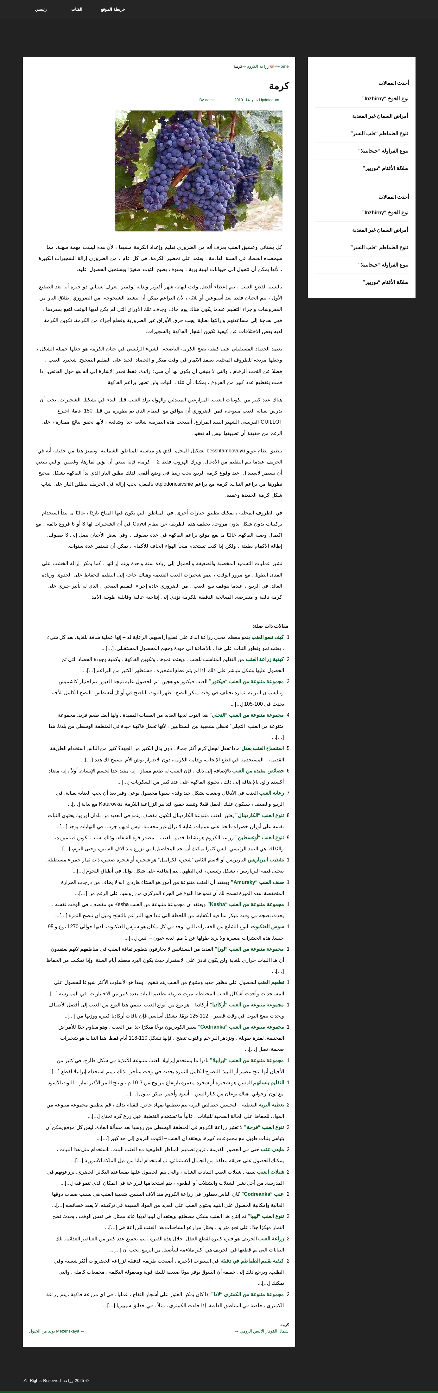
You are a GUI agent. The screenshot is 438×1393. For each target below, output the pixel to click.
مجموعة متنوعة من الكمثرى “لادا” (247, 1294)
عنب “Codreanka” (262, 1194)
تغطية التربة (270, 1104)
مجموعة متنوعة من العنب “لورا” (248, 949)
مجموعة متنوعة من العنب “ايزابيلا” (246, 1060)
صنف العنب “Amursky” (257, 882)
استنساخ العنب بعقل (262, 748)
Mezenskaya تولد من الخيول (54, 1331)
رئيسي (41, 9)
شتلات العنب (270, 1172)
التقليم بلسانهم (268, 1082)
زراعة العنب (270, 1238)
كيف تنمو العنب (267, 637)
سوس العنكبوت (267, 926)
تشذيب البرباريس (265, 859)
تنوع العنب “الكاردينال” (259, 815)
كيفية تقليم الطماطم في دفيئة (251, 1261)
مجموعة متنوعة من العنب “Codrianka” (240, 1027)
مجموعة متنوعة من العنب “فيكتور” (245, 681)
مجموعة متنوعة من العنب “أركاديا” (246, 1004)
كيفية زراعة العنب (264, 659)
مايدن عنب (271, 1149)
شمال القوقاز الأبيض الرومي (264, 1331)
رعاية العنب (271, 793)
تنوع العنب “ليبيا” (265, 1216)
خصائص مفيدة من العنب (257, 770)
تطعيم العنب (270, 982)
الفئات (76, 9)
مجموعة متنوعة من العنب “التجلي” (246, 715)
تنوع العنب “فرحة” (263, 1127)
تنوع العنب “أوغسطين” (259, 837)
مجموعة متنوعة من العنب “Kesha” (245, 904)
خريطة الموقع (113, 9)
